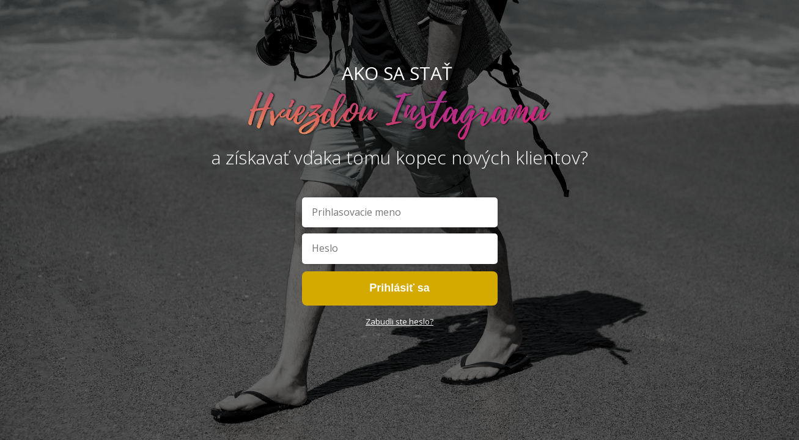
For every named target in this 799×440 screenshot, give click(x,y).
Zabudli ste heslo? (399, 321)
